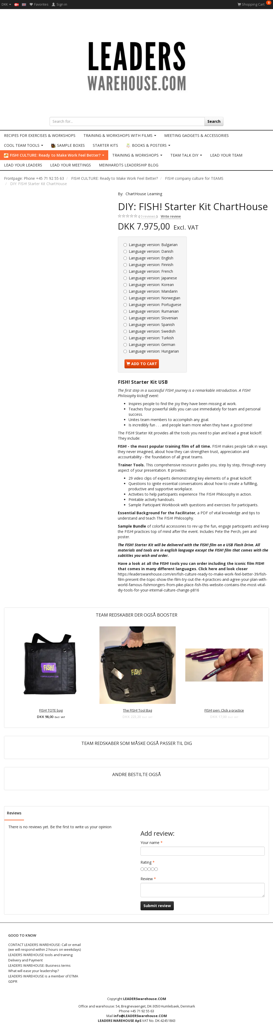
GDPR (12, 981)
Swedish (152, 331)
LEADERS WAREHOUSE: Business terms (39, 965)
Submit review (157, 905)
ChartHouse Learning (144, 193)
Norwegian (154, 297)
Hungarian (154, 351)
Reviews (14, 812)
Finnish (151, 264)
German (152, 344)
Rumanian (154, 311)
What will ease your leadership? (33, 971)
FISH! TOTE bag (51, 710)
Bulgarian (153, 244)
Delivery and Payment (25, 960)
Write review (171, 216)
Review (146, 878)
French (151, 271)
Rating (145, 862)
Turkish (151, 337)
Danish (151, 251)
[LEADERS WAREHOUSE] (136, 65)
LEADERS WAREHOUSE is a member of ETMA (43, 976)
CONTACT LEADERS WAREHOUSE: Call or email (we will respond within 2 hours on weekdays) (44, 947)
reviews (148, 216)
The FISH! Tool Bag (137, 710)
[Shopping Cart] (254, 4)
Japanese (153, 277)
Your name (149, 842)
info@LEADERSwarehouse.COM (140, 1016)
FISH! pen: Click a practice (224, 710)
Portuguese (155, 304)
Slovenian (153, 317)
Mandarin (153, 291)
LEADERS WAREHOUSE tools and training (40, 955)
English (151, 257)
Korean (151, 284)
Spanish (152, 324)
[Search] (213, 121)
